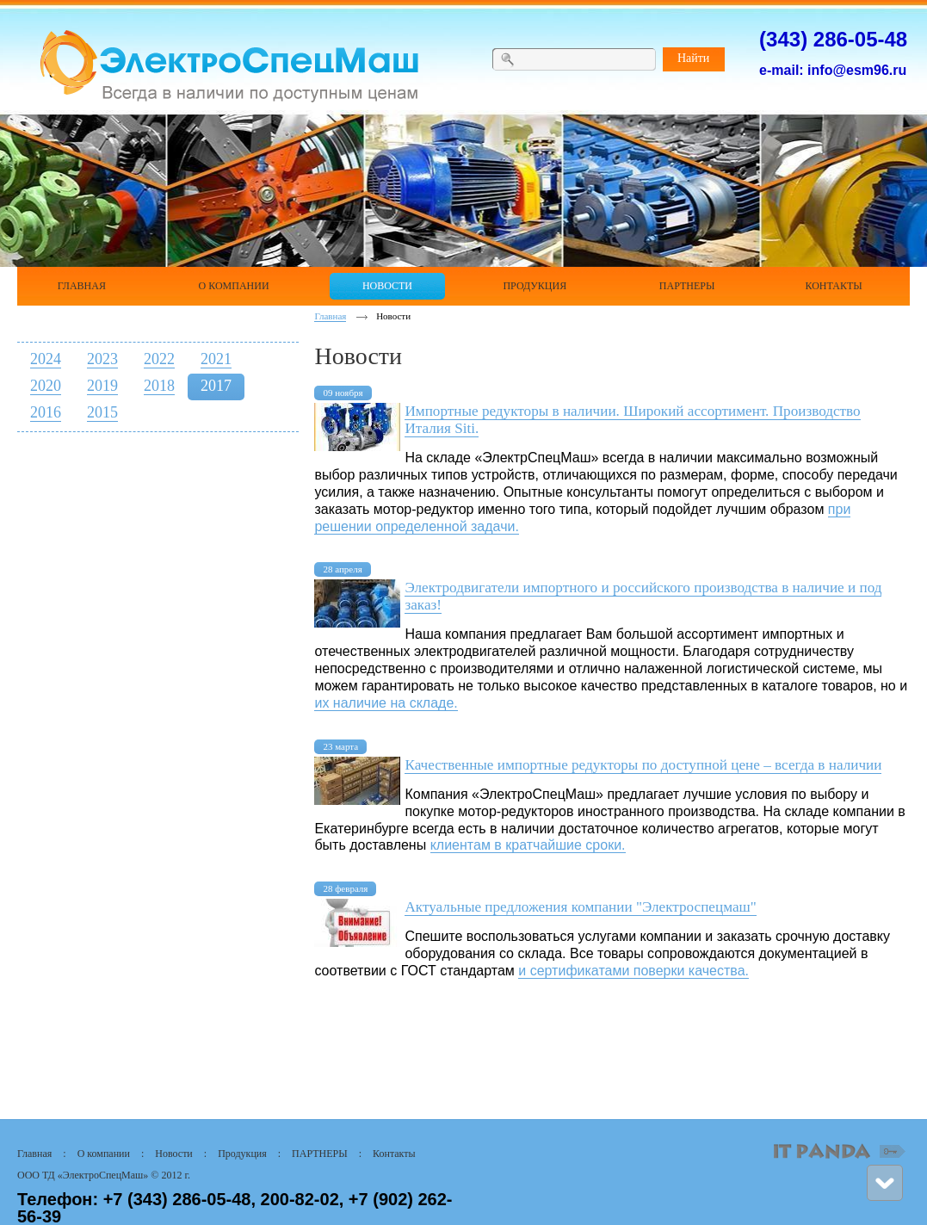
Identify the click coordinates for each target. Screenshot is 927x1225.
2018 (159, 385)
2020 (45, 385)
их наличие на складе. (385, 703)
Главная (330, 316)
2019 (102, 385)
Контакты (394, 1154)
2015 (102, 412)
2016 (45, 412)
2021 (216, 359)
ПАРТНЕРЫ (320, 1154)
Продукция (242, 1154)
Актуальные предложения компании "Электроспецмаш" (580, 907)
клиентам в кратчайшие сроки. (528, 845)
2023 (102, 359)
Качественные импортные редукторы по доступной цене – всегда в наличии (643, 765)
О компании (103, 1154)
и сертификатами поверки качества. (633, 970)
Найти (693, 58)
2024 (45, 359)
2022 (159, 359)
